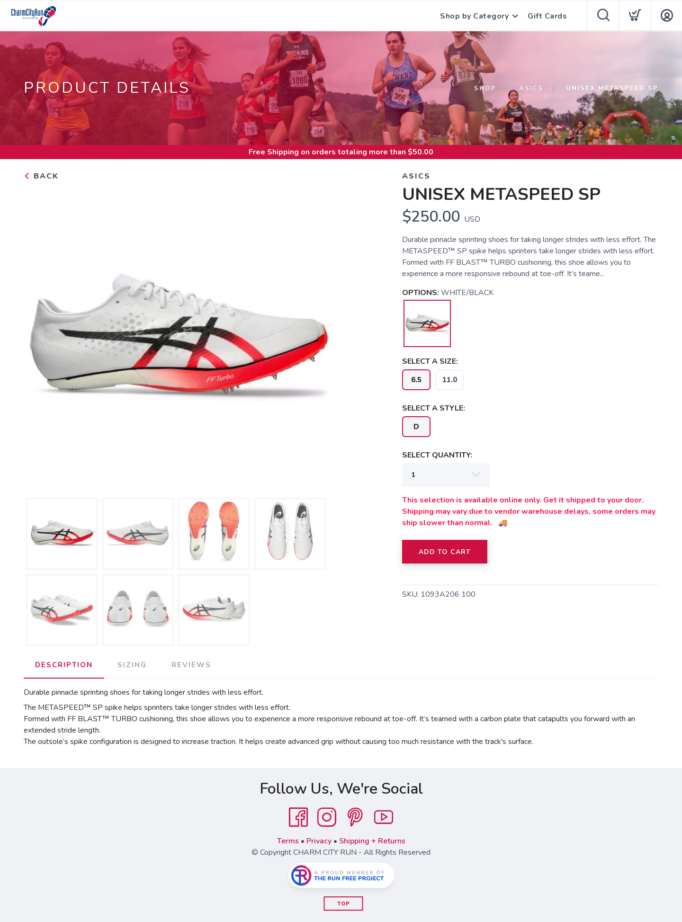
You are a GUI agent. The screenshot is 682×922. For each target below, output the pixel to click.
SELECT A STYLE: (433, 408)
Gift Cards (547, 16)
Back (41, 176)
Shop (485, 88)
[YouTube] (383, 817)
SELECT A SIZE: (430, 361)
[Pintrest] (355, 817)
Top (343, 903)
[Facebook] (298, 817)
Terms (288, 841)
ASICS (531, 88)
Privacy (319, 841)
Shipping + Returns (372, 841)
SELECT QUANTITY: (437, 455)
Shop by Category (474, 16)
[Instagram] (327, 817)
